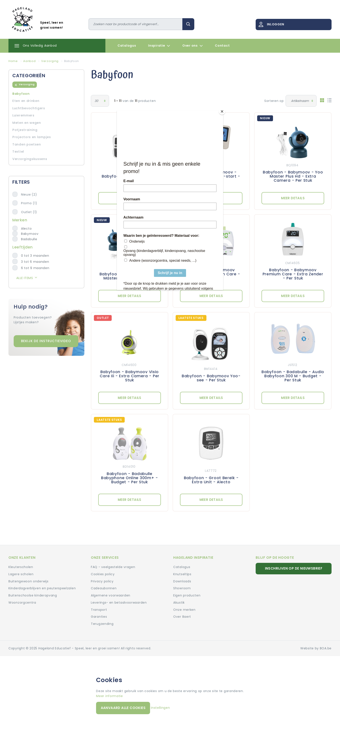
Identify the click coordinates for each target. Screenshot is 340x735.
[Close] (222, 111)
